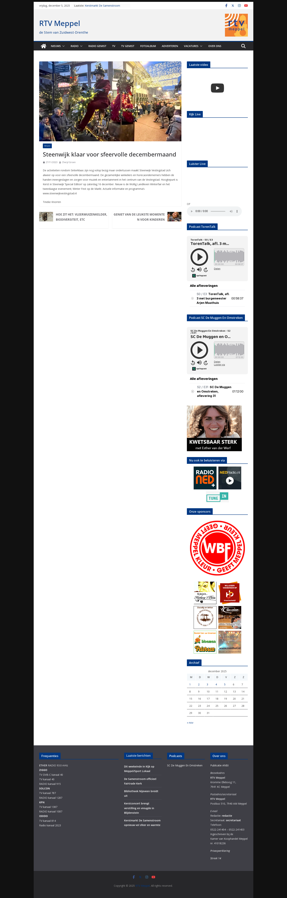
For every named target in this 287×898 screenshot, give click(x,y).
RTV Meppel (59, 23)
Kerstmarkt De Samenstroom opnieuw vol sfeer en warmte (102, 7)
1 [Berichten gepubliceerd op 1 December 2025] (190, 684)
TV (113, 46)
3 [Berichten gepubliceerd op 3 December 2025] (207, 684)
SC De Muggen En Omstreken (184, 765)
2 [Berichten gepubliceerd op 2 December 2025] (199, 684)
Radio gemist (97, 46)
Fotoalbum (148, 46)
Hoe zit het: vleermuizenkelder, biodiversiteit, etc (81, 217)
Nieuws (56, 46)
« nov (190, 722)
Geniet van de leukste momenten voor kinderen (139, 217)
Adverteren (170, 46)
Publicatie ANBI (219, 765)
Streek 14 (215, 858)
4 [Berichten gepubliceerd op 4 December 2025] (216, 684)
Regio (47, 146)
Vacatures (191, 46)
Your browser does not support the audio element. (214, 211)
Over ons (214, 46)
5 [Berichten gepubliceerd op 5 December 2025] (224, 684)
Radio (75, 46)
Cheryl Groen (69, 162)
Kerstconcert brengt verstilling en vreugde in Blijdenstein (139, 808)
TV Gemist (127, 46)
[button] (63, 46)
